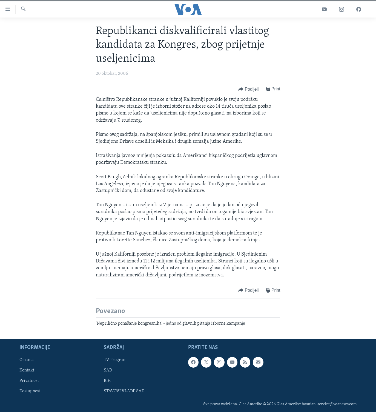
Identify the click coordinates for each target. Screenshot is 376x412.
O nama (26, 360)
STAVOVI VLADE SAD (124, 391)
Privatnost (29, 381)
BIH (107, 381)
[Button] (248, 89)
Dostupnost (30, 391)
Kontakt (26, 370)
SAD (108, 370)
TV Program (115, 360)
